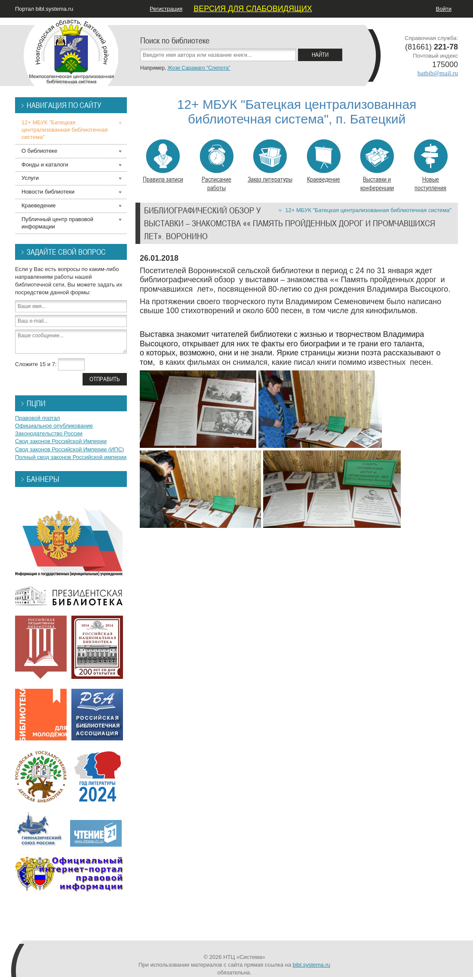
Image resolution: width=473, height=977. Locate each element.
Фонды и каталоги (45, 164)
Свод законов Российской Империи (61, 441)
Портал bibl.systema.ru (44, 9)
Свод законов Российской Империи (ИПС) (69, 449)
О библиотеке (39, 151)
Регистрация (166, 9)
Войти (444, 9)
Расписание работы (216, 165)
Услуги (30, 178)
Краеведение (324, 161)
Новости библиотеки (48, 191)
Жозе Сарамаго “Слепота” (198, 68)
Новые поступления (431, 165)
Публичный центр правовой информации (57, 223)
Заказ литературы (270, 161)
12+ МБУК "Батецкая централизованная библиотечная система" (368, 210)
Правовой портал (37, 418)
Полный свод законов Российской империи (70, 457)
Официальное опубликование (54, 425)
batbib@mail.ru (438, 73)
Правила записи (163, 161)
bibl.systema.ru (311, 965)
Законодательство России (49, 433)
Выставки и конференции (377, 165)
